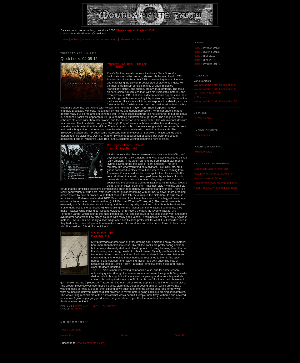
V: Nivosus (200, 97)
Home (124, 335)
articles (136, 39)
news (65, 39)
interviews (88, 39)
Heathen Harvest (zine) (208, 178)
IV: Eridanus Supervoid (207, 93)
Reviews (76, 309)
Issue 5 (198, 63)
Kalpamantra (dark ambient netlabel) (216, 183)
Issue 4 (198, 59)
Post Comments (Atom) (91, 342)
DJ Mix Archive (203, 118)
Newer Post (67, 335)
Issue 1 (198, 47)
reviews (75, 39)
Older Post (181, 335)
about (146, 39)
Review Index (202, 135)
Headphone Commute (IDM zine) (214, 173)
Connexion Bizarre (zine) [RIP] (212, 168)
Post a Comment (70, 329)
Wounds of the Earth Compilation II (215, 84)
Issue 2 (198, 51)
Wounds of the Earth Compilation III (215, 89)
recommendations (107, 39)
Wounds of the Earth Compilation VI (215, 101)
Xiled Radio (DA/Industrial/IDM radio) (216, 187)
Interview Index (203, 151)
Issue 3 (198, 55)
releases (125, 39)
